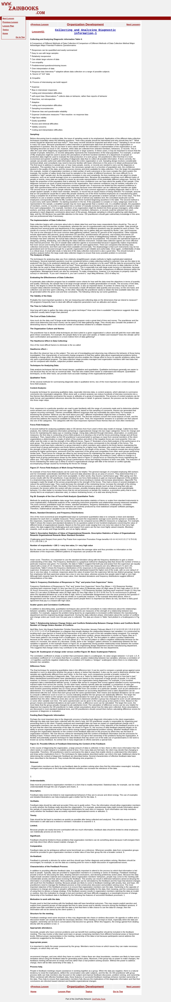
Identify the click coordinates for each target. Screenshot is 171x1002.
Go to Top (118, 991)
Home (33, 991)
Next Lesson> (133, 24)
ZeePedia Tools (98, 999)
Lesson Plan (64, 991)
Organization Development (85, 24)
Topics (89, 991)
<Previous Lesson (39, 24)
